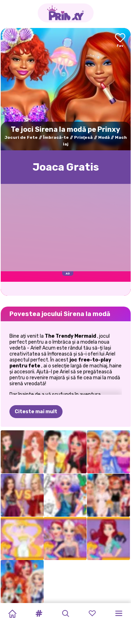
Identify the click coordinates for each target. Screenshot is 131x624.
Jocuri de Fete (21, 137)
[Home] (12, 613)
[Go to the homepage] (65, 13)
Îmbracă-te (56, 137)
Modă (104, 137)
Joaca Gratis (65, 167)
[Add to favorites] (120, 40)
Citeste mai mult (36, 412)
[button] (39, 613)
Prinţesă (83, 137)
